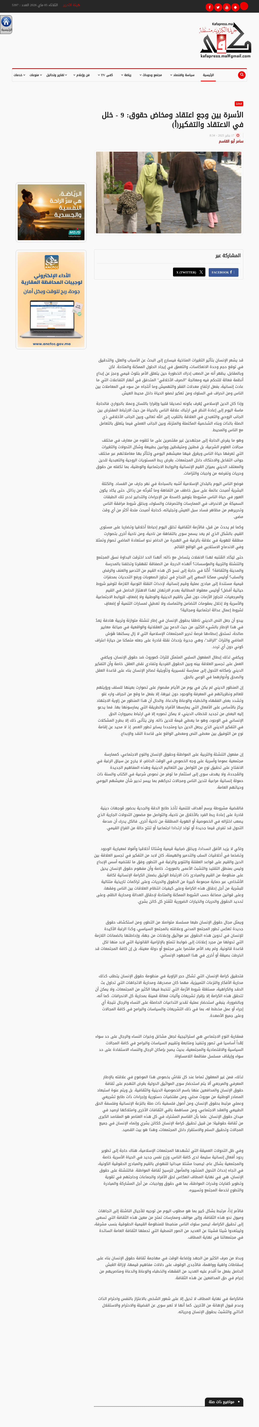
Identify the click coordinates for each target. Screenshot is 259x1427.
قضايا (239, 103)
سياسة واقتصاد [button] (182, 75)
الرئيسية (208, 75)
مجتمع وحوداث (151, 75)
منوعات (36, 75)
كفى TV (105, 75)
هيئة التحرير (71, 5)
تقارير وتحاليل (56, 75)
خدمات (19, 75)
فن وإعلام (81, 75)
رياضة (126, 75)
